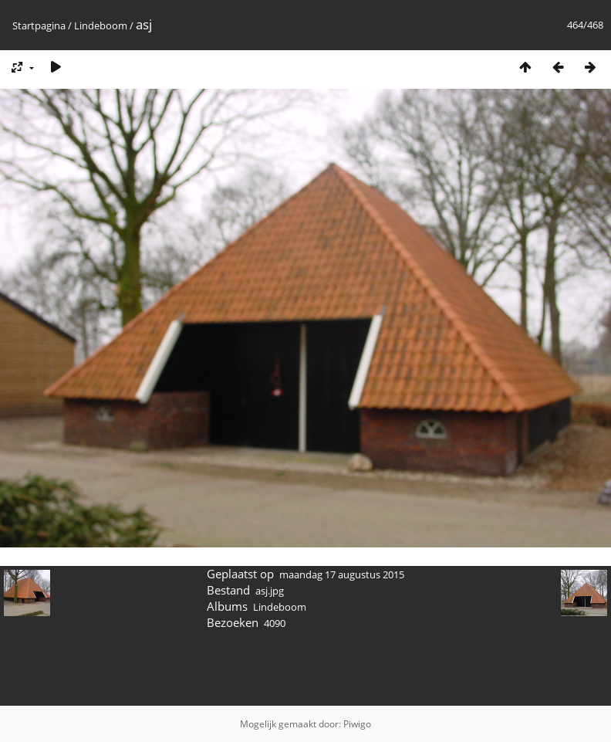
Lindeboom (100, 25)
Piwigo (357, 723)
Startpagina (39, 25)
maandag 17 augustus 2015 (341, 574)
